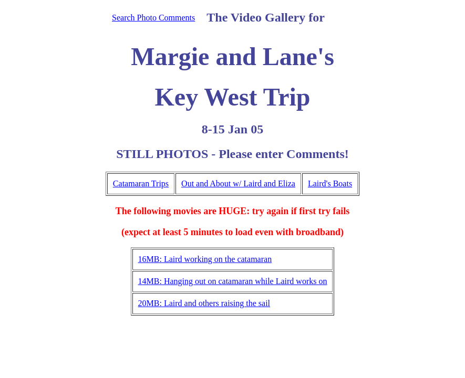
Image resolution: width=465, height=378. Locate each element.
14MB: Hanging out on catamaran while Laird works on (232, 281)
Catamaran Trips (141, 183)
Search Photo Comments (153, 17)
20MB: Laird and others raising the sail (204, 303)
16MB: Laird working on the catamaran (205, 259)
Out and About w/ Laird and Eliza (238, 183)
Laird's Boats (330, 183)
